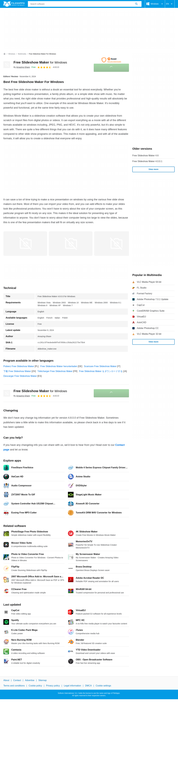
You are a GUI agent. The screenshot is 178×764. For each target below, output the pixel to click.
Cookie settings (103, 685)
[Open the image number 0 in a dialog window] (25, 243)
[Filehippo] (14, 4)
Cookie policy (35, 685)
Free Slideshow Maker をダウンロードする (100, 371)
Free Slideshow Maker (40, 62)
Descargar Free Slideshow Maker (20, 376)
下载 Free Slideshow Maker (17, 371)
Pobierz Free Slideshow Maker (18, 366)
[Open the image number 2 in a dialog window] (116, 243)
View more (153, 169)
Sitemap (42, 680)
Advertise (29, 680)
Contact (17, 680)
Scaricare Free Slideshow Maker (100, 366)
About (6, 680)
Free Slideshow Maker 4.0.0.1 (147, 161)
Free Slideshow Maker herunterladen (58, 366)
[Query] (84, 4)
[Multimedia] (22, 54)
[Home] (4, 54)
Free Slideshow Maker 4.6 (145, 155)
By (22, 67)
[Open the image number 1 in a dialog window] (70, 243)
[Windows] (11, 54)
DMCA (88, 685)
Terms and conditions (14, 685)
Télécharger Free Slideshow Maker (55, 371)
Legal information (72, 685)
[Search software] (136, 4)
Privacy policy (53, 685)
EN (169, 4)
